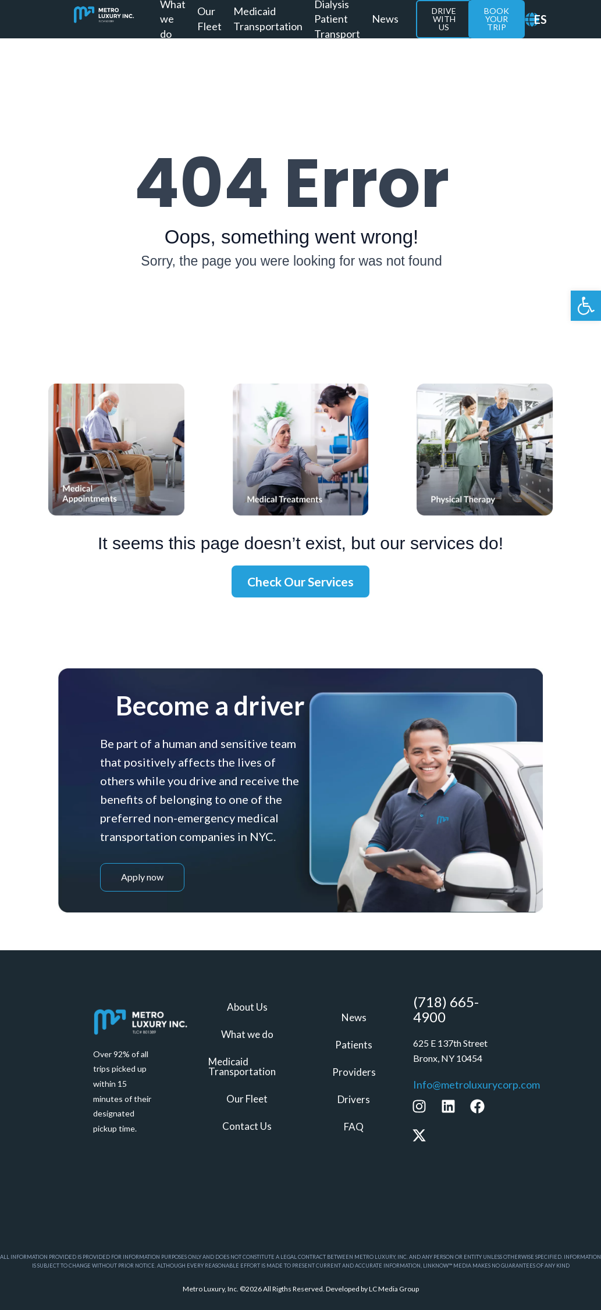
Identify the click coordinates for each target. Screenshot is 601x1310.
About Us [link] (247, 1008)
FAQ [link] (353, 1125)
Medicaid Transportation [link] (268, 19)
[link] (586, 306)
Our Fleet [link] (209, 19)
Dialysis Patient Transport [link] (337, 19)
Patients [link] (354, 1045)
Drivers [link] (354, 1098)
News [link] (385, 18)
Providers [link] (354, 1072)
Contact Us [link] (247, 1124)
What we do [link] (173, 19)
